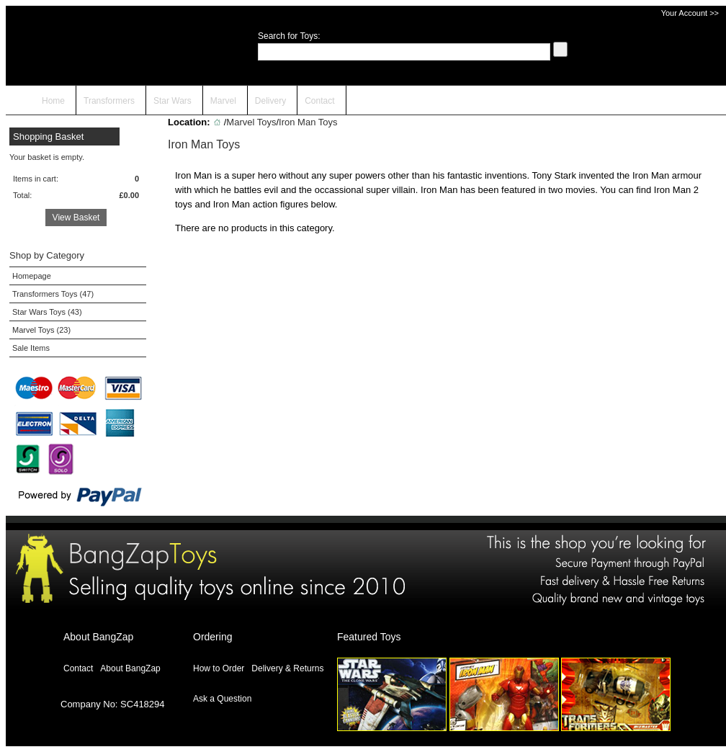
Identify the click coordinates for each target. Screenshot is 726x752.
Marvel (223, 101)
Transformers (109, 101)
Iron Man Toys (308, 122)
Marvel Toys (251, 122)
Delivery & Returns (287, 668)
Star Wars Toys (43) (47, 312)
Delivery (270, 101)
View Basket (76, 217)
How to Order (218, 668)
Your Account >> (690, 13)
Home (53, 101)
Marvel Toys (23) (41, 330)
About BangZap (130, 668)
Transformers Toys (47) (53, 294)
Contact (319, 101)
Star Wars (172, 101)
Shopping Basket (48, 136)
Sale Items (31, 348)
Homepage (31, 276)
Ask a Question (222, 699)
